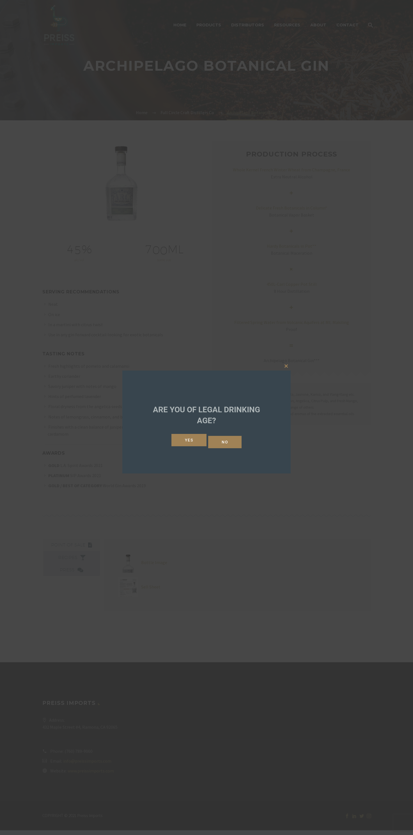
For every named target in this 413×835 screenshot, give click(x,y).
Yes (187, 440)
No (227, 440)
